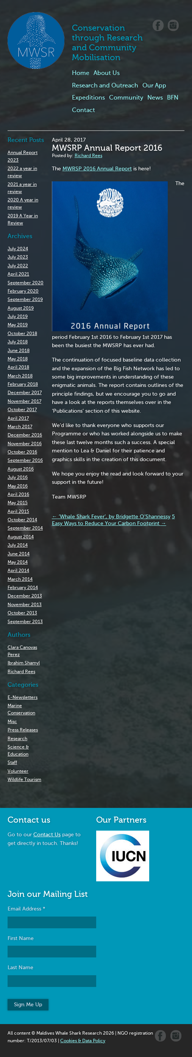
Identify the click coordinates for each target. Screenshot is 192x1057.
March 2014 (20, 579)
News (155, 98)
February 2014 (23, 588)
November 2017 (24, 401)
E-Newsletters (22, 697)
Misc (12, 722)
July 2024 (18, 249)
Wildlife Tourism (24, 780)
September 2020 (26, 283)
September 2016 (25, 460)
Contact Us (47, 834)
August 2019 (21, 308)
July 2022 (18, 266)
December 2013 (25, 596)
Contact (83, 111)
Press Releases (23, 730)
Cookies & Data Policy (82, 1041)
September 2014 (25, 528)
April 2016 (18, 495)
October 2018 (22, 334)
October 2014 (22, 520)
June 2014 (19, 554)
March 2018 (20, 376)
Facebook (158, 25)
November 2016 (25, 444)
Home (80, 73)
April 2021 (18, 274)
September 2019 (25, 300)
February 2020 (23, 291)
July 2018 (18, 342)
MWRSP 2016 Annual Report (97, 168)
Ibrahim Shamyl (24, 663)
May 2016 (18, 486)
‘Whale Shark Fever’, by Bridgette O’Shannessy (111, 516)
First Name (21, 938)
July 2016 (18, 477)
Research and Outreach (105, 86)
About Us (107, 73)
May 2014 (18, 562)
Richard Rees (21, 672)
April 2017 (18, 418)
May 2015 (18, 503)
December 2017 (25, 393)
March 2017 (20, 427)
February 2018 (23, 384)
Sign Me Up (28, 1004)
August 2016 (21, 469)
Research (17, 739)
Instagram (173, 25)
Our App (154, 86)
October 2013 (22, 613)
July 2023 (18, 257)
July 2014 (18, 545)
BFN (172, 98)
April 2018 (18, 367)
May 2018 (18, 359)
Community (126, 98)
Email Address (26, 909)
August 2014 (21, 537)
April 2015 (18, 512)
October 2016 (22, 452)
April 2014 (18, 571)
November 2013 (25, 605)
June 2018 (19, 351)
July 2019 (18, 317)
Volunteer (18, 771)
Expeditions (88, 98)
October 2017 (22, 410)
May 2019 (18, 325)
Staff (12, 763)
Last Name (20, 967)
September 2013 (25, 622)
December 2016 (25, 435)
